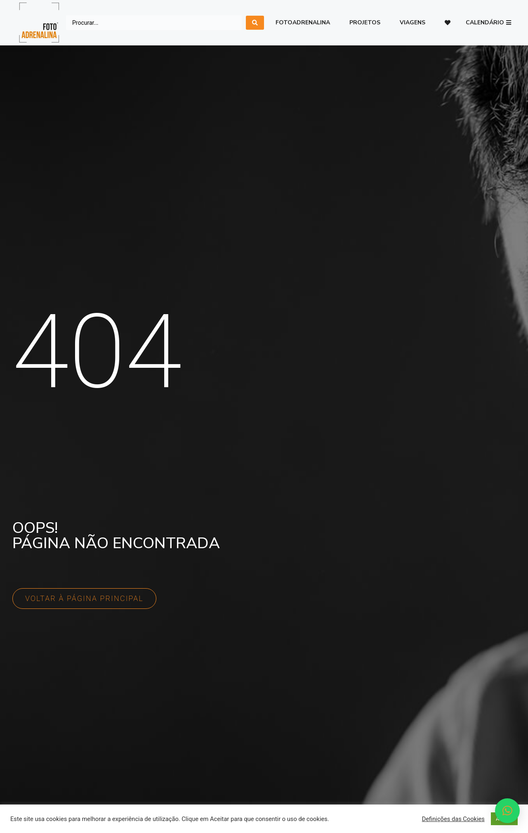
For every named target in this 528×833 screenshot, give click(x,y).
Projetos (364, 22)
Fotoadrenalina (303, 22)
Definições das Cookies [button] (453, 819)
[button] (488, 23)
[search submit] (255, 23)
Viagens (412, 22)
